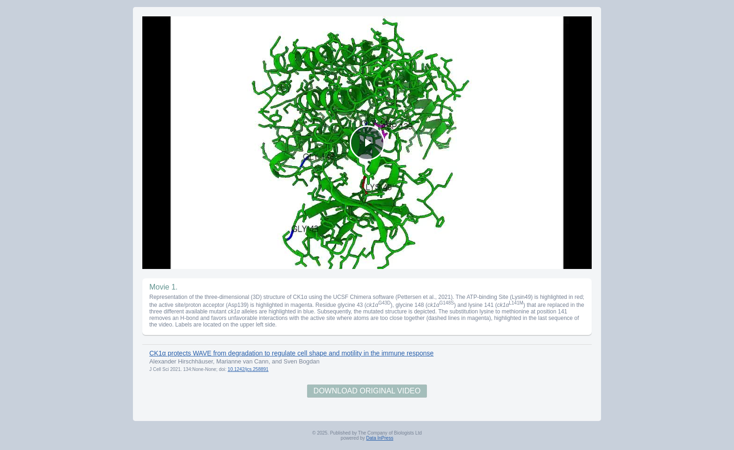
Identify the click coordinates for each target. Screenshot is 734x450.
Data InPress (379, 438)
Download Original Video (367, 391)
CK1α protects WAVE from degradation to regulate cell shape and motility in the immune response (291, 353)
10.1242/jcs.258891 (248, 369)
